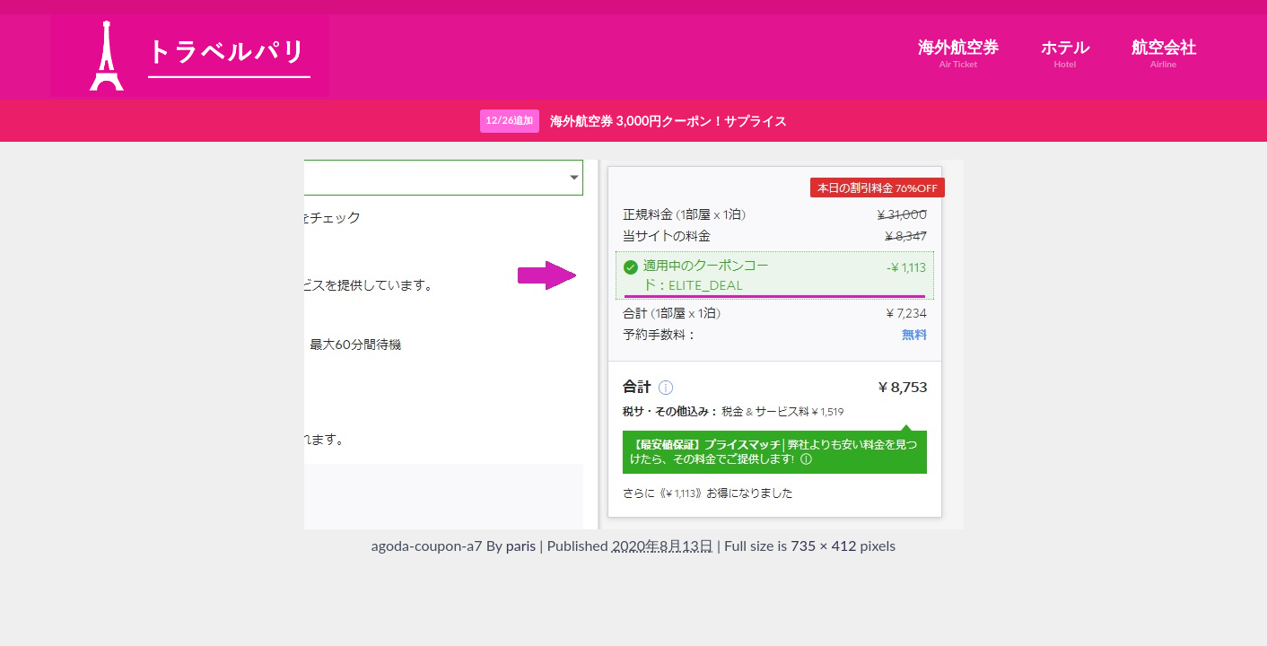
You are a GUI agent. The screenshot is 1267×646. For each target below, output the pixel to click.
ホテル (1065, 53)
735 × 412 (823, 545)
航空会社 (1164, 53)
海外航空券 (958, 53)
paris (521, 545)
